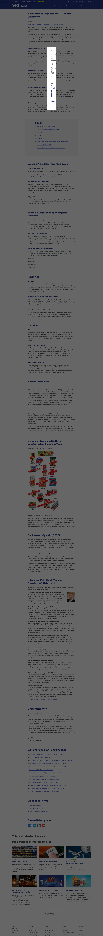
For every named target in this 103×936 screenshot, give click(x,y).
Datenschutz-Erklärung (54, 88)
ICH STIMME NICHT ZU (51, 102)
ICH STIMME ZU (51, 94)
